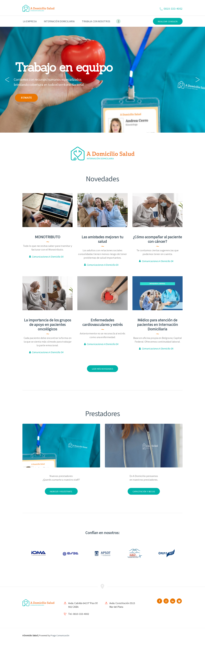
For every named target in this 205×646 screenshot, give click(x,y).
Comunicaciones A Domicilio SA (47, 256)
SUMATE (26, 97)
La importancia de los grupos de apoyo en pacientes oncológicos (47, 324)
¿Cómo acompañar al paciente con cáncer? (157, 238)
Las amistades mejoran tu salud (102, 238)
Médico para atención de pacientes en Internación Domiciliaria (157, 324)
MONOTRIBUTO (47, 236)
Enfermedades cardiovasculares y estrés (102, 322)
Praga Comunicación (60, 635)
